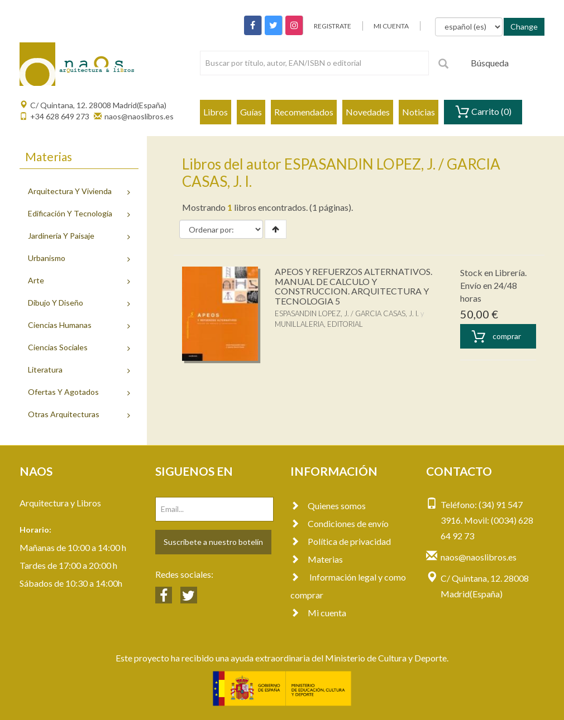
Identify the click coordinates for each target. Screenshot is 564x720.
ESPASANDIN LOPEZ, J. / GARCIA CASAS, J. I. (347, 313)
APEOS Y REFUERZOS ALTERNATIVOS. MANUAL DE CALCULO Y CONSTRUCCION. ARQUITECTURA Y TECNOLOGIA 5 (353, 286)
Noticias (418, 112)
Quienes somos (328, 505)
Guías (251, 112)
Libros (215, 112)
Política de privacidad (340, 541)
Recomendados (303, 112)
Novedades (368, 112)
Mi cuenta (318, 612)
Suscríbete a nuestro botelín (213, 542)
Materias (316, 559)
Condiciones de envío (339, 523)
